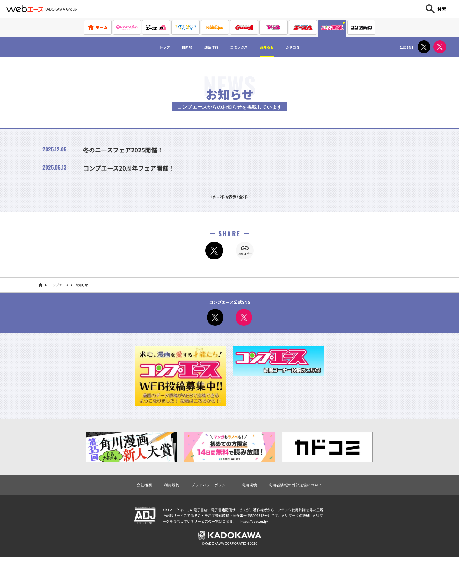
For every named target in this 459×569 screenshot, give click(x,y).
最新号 (176, 47)
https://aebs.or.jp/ (255, 532)
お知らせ (275, 47)
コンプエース (59, 295)
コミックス (240, 47)
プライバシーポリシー (208, 495)
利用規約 (168, 495)
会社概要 (139, 495)
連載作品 (205, 47)
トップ (148, 47)
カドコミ (308, 47)
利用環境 (250, 495)
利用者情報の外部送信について (299, 495)
